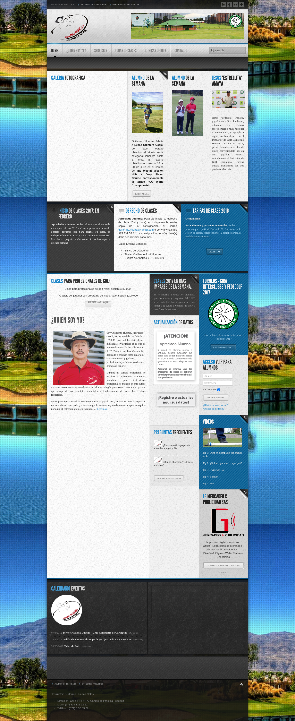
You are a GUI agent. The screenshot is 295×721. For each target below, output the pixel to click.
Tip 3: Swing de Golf (214, 469)
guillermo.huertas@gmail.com (136, 229)
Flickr (235, 4)
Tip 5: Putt (208, 483)
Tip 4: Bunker (210, 476)
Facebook (229, 4)
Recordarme (209, 389)
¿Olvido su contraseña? (215, 404)
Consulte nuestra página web (223, 566)
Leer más (214, 251)
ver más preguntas (169, 478)
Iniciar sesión (216, 397)
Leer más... (142, 194)
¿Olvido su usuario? (213, 408)
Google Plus (241, 5)
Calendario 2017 (223, 347)
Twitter (223, 4)
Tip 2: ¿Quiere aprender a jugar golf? (223, 463)
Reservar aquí (98, 302)
